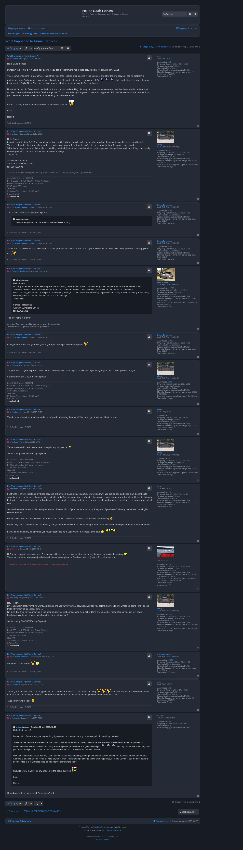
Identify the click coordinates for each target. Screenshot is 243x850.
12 (170, 62)
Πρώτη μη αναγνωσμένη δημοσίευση (155, 47)
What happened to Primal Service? (31, 41)
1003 (171, 211)
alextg (159, 145)
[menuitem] (36, 29)
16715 (171, 564)
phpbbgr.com (113, 836)
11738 (171, 288)
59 (170, 721)
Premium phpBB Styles (112, 830)
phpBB (96, 827)
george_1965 (162, 282)
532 (170, 150)
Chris (159, 559)
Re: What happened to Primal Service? (24, 131)
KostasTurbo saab (164, 205)
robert (159, 56)
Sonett (160, 716)
